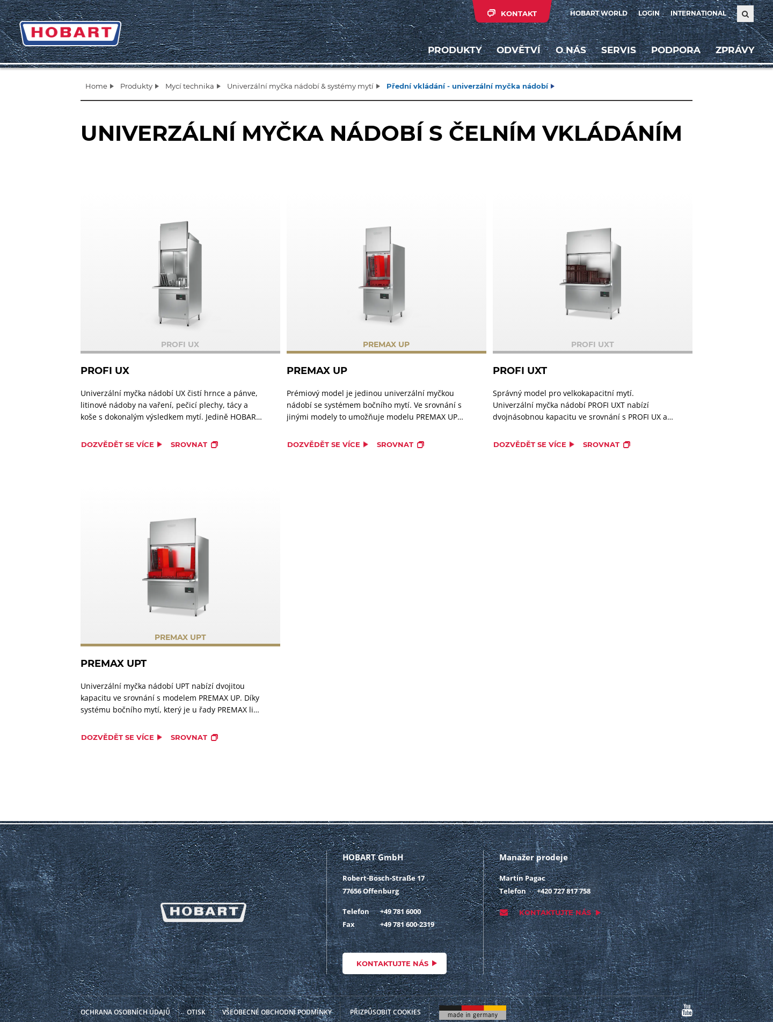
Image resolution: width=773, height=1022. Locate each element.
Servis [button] (618, 51)
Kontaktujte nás (392, 963)
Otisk (196, 1012)
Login (649, 13)
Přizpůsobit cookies (385, 1012)
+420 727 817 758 (563, 891)
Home (96, 86)
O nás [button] (570, 51)
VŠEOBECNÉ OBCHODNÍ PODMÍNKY (277, 1012)
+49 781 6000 (400, 911)
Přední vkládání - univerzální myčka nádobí (467, 86)
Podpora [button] (675, 51)
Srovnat (189, 444)
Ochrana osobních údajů (125, 1012)
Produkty (454, 51)
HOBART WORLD (599, 13)
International (698, 13)
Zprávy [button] (734, 51)
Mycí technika (189, 86)
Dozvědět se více (117, 444)
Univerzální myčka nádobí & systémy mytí (300, 86)
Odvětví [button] (518, 51)
